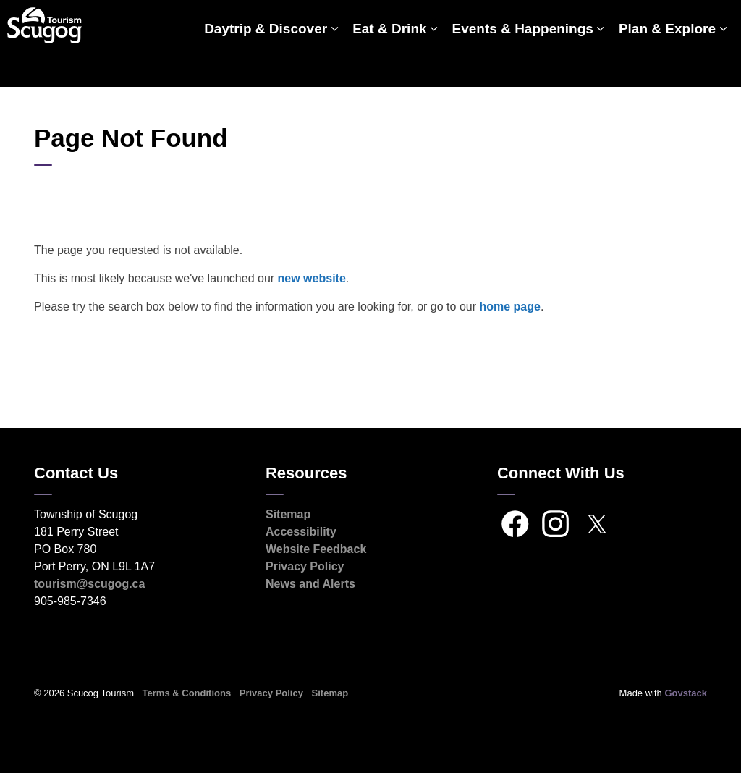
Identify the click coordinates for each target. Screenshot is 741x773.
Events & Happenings (522, 64)
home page (509, 306)
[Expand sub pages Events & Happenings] (600, 65)
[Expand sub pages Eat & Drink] (434, 65)
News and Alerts (310, 584)
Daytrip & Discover (265, 64)
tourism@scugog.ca (89, 584)
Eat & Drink (389, 64)
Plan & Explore (667, 64)
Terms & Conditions (187, 693)
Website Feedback (316, 549)
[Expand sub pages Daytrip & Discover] (334, 65)
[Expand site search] (715, 21)
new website (312, 278)
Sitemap (288, 514)
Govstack (685, 693)
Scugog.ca (664, 22)
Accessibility (301, 531)
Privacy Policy (305, 566)
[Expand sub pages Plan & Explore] (723, 65)
